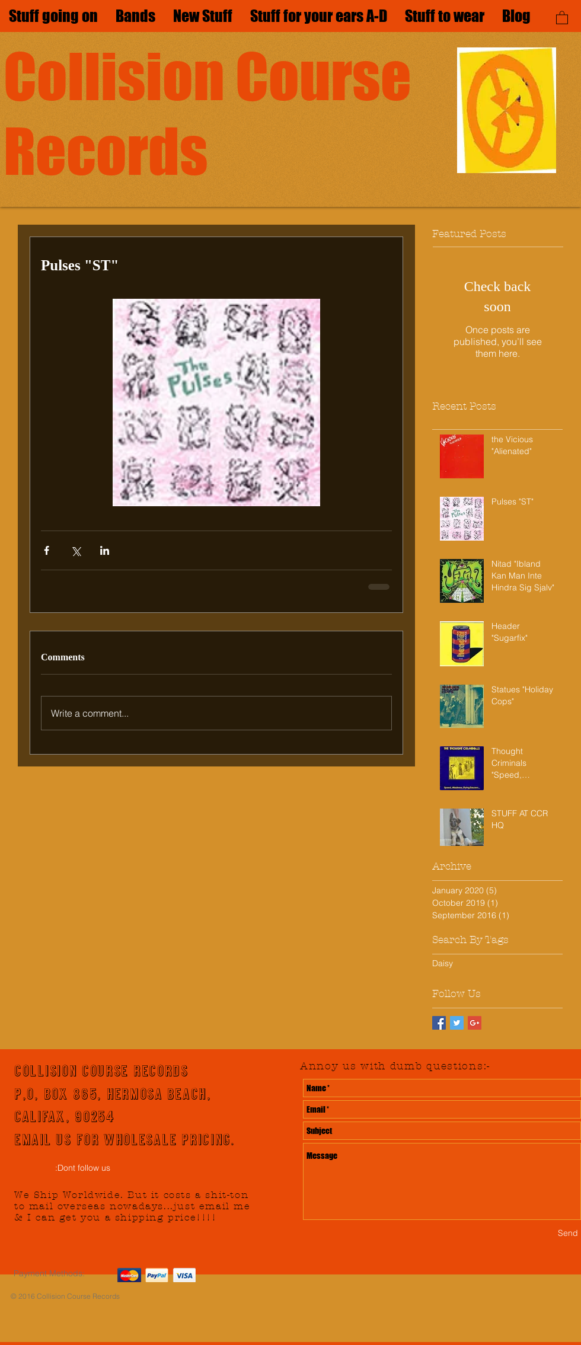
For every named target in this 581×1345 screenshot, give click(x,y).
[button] (562, 17)
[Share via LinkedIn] (104, 550)
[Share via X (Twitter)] (75, 550)
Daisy (442, 963)
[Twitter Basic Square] (457, 1023)
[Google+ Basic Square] (474, 1023)
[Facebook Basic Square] (439, 1023)
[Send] (568, 1233)
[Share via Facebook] (46, 550)
